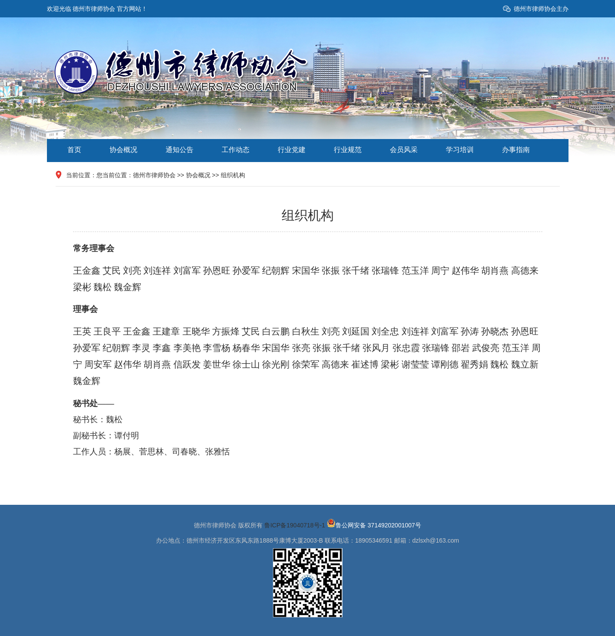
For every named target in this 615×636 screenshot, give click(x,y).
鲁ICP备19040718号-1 (294, 525)
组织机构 (233, 175)
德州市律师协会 (154, 175)
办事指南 (516, 149)
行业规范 (348, 149)
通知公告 (179, 149)
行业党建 (292, 149)
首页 (74, 149)
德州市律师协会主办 (541, 8)
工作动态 (235, 149)
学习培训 (460, 149)
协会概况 (123, 149)
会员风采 (404, 149)
